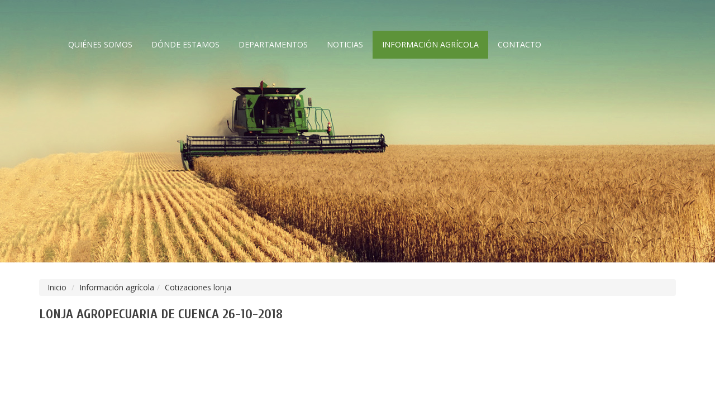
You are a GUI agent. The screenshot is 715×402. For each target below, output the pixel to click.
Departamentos (273, 44)
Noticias (345, 44)
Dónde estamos (185, 44)
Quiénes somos (100, 44)
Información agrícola (430, 44)
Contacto (519, 44)
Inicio (56, 287)
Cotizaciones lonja (198, 287)
